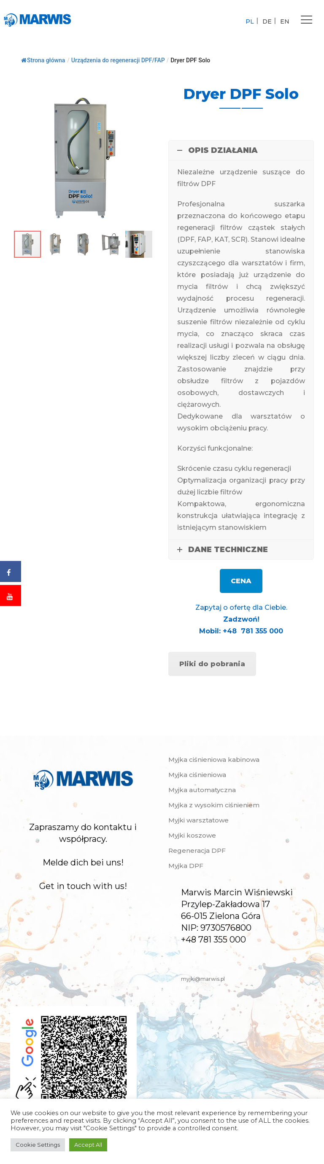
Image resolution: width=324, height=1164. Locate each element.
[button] (148, 92)
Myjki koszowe (192, 835)
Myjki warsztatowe (198, 820)
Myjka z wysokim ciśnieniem (213, 805)
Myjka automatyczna (202, 790)
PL (250, 21)
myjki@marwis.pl (203, 979)
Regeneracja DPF (197, 850)
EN (284, 21)
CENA (241, 581)
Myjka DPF (185, 866)
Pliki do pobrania (212, 664)
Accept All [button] (88, 1144)
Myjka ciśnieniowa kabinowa (213, 760)
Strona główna (43, 60)
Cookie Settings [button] (38, 1144)
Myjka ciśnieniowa (197, 775)
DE (267, 21)
